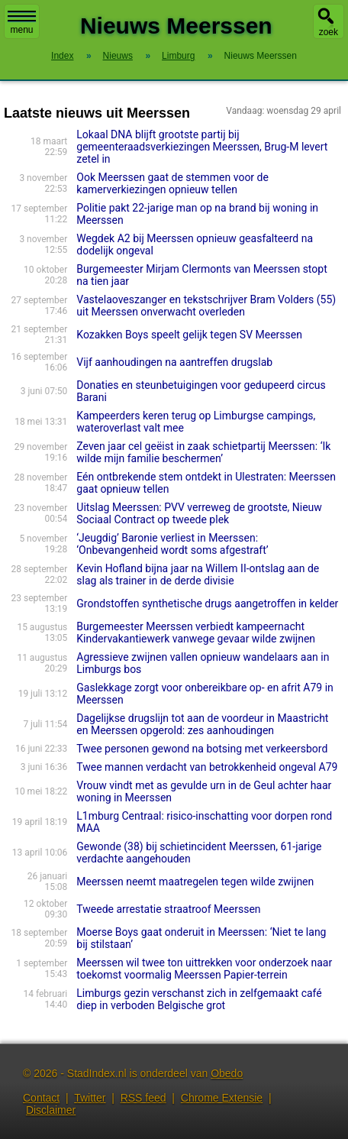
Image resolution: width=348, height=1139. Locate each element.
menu (22, 23)
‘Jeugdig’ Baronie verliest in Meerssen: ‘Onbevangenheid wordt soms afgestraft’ (172, 544)
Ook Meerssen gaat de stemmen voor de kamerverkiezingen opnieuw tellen (172, 183)
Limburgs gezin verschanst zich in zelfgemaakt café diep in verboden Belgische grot (198, 999)
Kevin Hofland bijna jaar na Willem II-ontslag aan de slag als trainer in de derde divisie (197, 574)
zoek (328, 32)
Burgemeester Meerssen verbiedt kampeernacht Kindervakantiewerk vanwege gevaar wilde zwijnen (195, 632)
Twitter (89, 1098)
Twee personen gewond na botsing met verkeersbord (201, 749)
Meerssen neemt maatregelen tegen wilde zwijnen (195, 881)
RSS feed (143, 1098)
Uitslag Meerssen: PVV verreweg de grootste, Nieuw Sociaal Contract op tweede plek (199, 513)
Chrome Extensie (222, 1098)
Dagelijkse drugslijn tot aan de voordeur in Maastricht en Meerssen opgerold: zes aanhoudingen (202, 724)
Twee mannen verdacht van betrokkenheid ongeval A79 (206, 767)
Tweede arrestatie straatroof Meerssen (168, 909)
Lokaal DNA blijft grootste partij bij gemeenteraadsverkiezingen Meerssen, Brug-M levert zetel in (201, 146)
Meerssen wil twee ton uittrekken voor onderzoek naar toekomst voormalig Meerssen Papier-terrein (204, 968)
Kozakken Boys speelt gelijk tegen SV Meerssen (189, 334)
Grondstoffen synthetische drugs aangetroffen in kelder (207, 603)
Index (62, 55)
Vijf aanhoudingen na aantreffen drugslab (174, 362)
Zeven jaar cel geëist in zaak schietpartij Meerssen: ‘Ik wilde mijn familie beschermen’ (203, 452)
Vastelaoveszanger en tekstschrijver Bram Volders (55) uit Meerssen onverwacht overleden (206, 305)
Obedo (227, 1073)
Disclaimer (51, 1110)
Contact (41, 1098)
